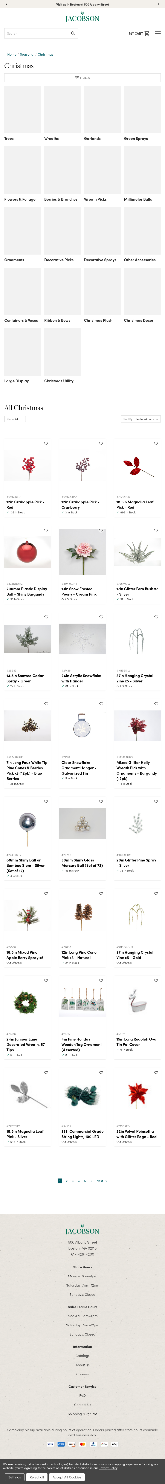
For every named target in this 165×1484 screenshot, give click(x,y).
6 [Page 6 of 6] (91, 1181)
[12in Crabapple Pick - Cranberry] (82, 465)
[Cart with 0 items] (139, 33)
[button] (158, 4)
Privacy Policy (108, 1468)
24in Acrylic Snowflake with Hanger (81, 678)
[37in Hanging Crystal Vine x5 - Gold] (137, 915)
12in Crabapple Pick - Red (25, 504)
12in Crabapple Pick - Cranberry (80, 504)
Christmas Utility (58, 380)
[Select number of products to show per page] (15, 419)
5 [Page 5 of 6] (85, 1181)
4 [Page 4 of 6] (79, 1181)
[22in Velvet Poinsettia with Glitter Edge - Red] (137, 1094)
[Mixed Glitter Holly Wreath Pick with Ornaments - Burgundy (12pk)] (137, 726)
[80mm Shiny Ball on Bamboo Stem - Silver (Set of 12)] (27, 823)
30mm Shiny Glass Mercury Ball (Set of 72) (82, 862)
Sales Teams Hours (82, 1306)
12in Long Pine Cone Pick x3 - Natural (78, 954)
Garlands (92, 138)
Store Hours (82, 1267)
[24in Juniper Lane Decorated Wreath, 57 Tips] (27, 1002)
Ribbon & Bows (57, 320)
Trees (9, 138)
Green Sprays (136, 138)
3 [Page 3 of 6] (72, 1181)
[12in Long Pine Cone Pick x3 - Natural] (82, 915)
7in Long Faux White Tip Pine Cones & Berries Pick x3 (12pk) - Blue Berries (26, 770)
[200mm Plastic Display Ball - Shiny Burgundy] (27, 552)
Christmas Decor (138, 320)
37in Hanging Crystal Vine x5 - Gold (134, 954)
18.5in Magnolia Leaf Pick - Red (135, 504)
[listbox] (147, 419)
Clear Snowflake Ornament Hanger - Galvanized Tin (78, 768)
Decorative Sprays (100, 259)
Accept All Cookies (67, 1477)
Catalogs (82, 1355)
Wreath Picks (95, 199)
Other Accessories (140, 259)
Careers (82, 1373)
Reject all (37, 1477)
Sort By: (128, 419)
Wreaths (51, 138)
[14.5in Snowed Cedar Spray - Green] (27, 639)
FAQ (82, 1395)
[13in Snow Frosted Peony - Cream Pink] (82, 552)
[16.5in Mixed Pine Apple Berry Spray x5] (27, 915)
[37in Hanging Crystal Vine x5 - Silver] (137, 639)
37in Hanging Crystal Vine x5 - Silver (134, 678)
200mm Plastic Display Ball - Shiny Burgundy (26, 591)
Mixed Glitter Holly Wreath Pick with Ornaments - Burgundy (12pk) (136, 770)
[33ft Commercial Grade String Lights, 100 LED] (82, 1094)
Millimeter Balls (138, 199)
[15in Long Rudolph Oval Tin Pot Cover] (137, 1002)
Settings (14, 1477)
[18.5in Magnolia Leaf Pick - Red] (137, 465)
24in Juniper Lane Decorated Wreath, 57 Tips (25, 1044)
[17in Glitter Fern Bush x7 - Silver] (137, 552)
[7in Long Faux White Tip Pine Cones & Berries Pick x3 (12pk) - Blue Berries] (27, 726)
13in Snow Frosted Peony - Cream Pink (78, 591)
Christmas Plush (98, 320)
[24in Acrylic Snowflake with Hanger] (82, 639)
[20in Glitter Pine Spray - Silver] (137, 823)
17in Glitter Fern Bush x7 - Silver (137, 591)
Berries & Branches (60, 199)
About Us (83, 1364)
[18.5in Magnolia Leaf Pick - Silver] (27, 1094)
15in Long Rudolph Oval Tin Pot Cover (136, 1041)
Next (102, 1181)
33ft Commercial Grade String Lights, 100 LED (82, 1133)
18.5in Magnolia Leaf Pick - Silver (25, 1133)
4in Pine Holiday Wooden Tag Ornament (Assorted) (81, 1044)
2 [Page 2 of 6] (66, 1181)
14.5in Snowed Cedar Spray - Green (25, 678)
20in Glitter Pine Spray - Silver (136, 862)
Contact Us (82, 1404)
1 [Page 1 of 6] (59, 1181)
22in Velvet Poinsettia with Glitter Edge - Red (136, 1133)
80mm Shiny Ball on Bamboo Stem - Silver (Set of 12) (25, 865)
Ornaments (14, 259)
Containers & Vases (21, 320)
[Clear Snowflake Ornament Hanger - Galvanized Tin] (82, 726)
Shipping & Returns (82, 1413)
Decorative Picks (58, 259)
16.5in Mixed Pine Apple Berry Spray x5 (24, 954)
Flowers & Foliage (19, 199)
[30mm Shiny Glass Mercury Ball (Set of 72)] (82, 823)
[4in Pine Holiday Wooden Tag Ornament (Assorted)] (82, 1002)
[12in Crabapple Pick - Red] (27, 465)
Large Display (16, 380)
